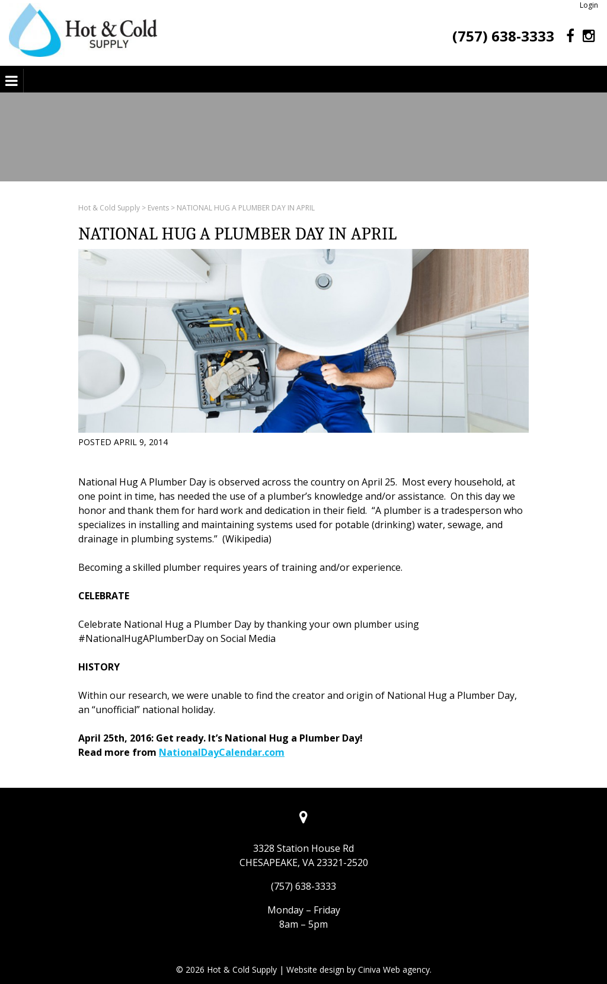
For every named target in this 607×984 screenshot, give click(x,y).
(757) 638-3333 (503, 36)
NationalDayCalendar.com (222, 752)
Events (158, 208)
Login (589, 5)
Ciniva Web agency (394, 969)
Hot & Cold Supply (109, 208)
